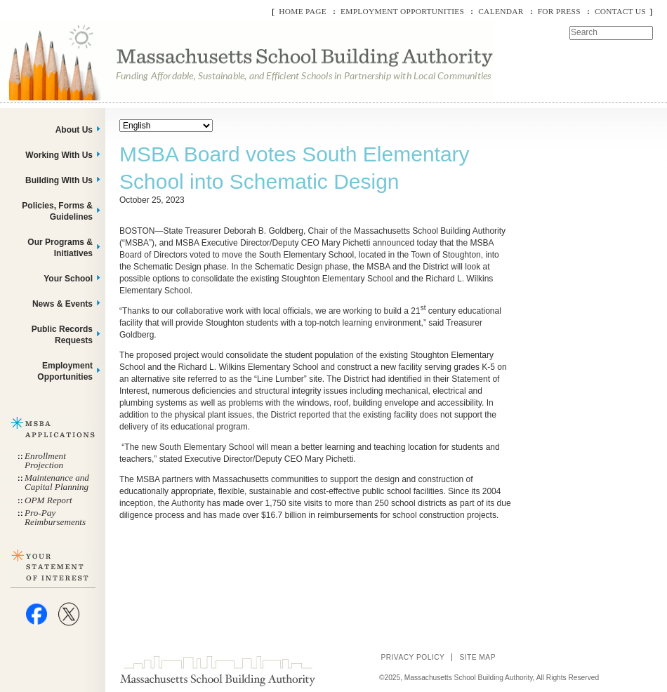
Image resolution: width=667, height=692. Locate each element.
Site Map (477, 657)
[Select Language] (166, 125)
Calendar (500, 11)
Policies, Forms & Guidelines (57, 211)
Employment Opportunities (402, 11)
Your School (68, 279)
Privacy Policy (412, 657)
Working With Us (59, 155)
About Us (74, 130)
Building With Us (59, 180)
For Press (559, 11)
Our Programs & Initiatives (60, 247)
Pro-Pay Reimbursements (55, 517)
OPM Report (48, 500)
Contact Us (620, 11)
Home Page (302, 11)
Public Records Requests (62, 334)
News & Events (62, 304)
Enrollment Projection (45, 460)
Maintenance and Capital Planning (57, 482)
